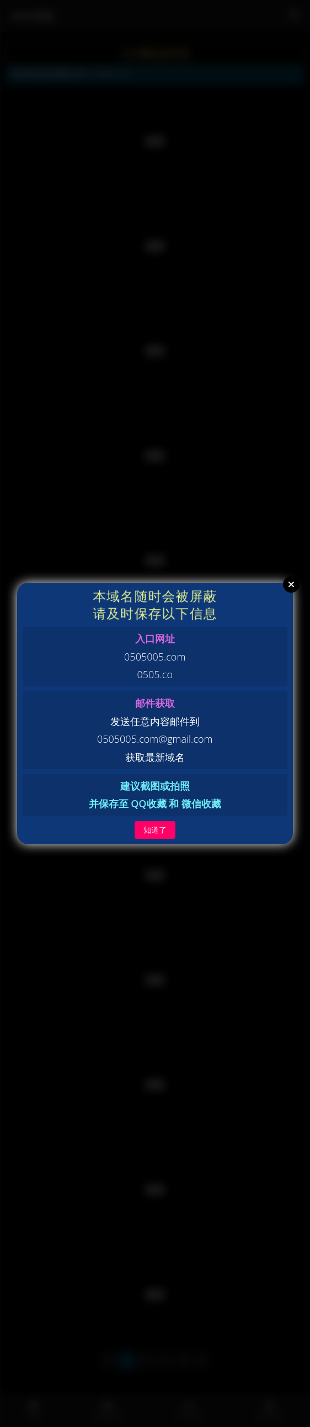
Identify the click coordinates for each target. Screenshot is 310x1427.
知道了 (155, 829)
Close (291, 584)
